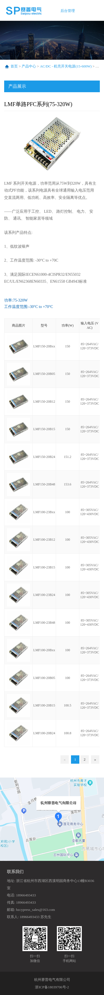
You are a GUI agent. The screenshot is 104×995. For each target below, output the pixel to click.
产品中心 (29, 66)
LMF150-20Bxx (44, 346)
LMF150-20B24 (44, 457)
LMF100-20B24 (44, 733)
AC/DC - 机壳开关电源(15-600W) (66, 66)
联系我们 (15, 871)
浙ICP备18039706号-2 (52, 987)
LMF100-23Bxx (44, 512)
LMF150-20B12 (44, 401)
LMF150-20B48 (44, 484)
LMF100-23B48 (44, 623)
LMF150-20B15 (44, 429)
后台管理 (67, 11)
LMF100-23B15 (44, 567)
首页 (14, 66)
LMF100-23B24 (44, 595)
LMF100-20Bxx (44, 650)
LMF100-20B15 (44, 705)
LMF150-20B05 (44, 374)
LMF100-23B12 (44, 540)
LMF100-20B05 (44, 678)
